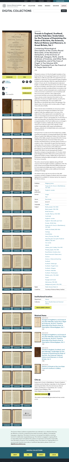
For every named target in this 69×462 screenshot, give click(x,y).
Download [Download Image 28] (7, 289)
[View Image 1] (7, 106)
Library (47, 299)
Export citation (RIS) (41, 394)
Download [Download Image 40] (7, 367)
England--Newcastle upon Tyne (53, 221)
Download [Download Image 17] (17, 212)
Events (48, 1)
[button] (49, 394)
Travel (46, 277)
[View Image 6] (27, 126)
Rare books (38, 31)
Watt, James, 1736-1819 (51, 282)
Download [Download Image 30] (27, 289)
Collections (31, 5)
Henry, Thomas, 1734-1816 (52, 236)
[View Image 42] (27, 358)
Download (9, 77)
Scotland (47, 261)
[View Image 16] (7, 203)
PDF (7, 88)
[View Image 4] (7, 126)
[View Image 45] (27, 378)
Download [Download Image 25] (7, 270)
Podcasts (41, 1)
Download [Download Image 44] (17, 386)
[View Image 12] (27, 165)
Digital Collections (16, 10)
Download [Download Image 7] (7, 154)
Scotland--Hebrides (50, 270)
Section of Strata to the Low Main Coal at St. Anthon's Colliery (53, 367)
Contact (41, 454)
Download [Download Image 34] (7, 328)
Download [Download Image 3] (27, 115)
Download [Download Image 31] (7, 309)
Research (47, 5)
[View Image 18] (27, 203)
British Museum (49, 211)
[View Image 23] (17, 242)
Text (46, 197)
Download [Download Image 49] (7, 425)
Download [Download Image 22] (7, 250)
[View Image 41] (17, 358)
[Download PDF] (3, 88)
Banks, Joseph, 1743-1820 (51, 207)
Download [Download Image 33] (27, 309)
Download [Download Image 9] (27, 154)
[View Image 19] (7, 223)
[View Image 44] (17, 378)
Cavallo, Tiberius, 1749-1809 (52, 214)
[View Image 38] (17, 339)
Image (47, 194)
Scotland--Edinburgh (51, 263)
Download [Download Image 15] (27, 192)
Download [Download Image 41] (17, 367)
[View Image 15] (27, 184)
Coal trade (48, 216)
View (24, 77)
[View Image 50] (17, 416)
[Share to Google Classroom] (30, 82)
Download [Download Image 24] (27, 250)
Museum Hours (60, 1)
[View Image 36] (27, 320)
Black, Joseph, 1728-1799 (51, 209)
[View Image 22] (7, 242)
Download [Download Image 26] (17, 270)
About (25, 1)
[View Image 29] (17, 281)
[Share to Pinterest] (27, 82)
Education (56, 5)
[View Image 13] (7, 184)
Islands (47, 245)
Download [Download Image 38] (17, 347)
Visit (24, 5)
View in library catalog (43, 307)
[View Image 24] (27, 242)
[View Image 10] (7, 165)
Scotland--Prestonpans (51, 273)
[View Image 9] (27, 145)
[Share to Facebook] (23, 82)
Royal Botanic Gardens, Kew (52, 252)
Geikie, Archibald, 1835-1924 (52, 229)
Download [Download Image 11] (17, 173)
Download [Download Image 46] (7, 405)
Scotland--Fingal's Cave (51, 266)
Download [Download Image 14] (17, 192)
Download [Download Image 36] (27, 328)
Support (64, 5)
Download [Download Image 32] (17, 309)
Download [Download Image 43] (7, 386)
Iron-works (48, 243)
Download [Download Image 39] (27, 347)
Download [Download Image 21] (27, 231)
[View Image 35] (17, 320)
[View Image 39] (27, 339)
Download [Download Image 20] (17, 231)
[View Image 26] (17, 261)
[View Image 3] (27, 106)
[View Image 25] (7, 261)
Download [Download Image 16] (7, 212)
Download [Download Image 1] (7, 115)
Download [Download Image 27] (27, 270)
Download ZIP (27, 93)
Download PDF (27, 88)
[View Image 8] (17, 145)
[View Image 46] (7, 397)
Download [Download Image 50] (17, 425)
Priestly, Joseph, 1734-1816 (52, 249)
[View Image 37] (7, 339)
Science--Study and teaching (53, 259)
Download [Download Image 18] (27, 212)
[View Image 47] (17, 397)
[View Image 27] (27, 261)
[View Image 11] (17, 165)
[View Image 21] (27, 223)
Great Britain (48, 234)
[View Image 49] (7, 416)
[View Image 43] (7, 378)
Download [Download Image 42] (27, 367)
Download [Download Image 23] (17, 250)
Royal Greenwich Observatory (53, 254)
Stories (40, 5)
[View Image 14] (17, 184)
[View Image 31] (7, 300)
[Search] (47, 10)
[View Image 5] (17, 126)
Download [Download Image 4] (7, 134)
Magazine (33, 1)
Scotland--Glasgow (50, 268)
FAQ (28, 454)
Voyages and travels (50, 279)
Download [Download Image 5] (17, 134)
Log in (54, 454)
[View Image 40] (7, 358)
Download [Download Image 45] (27, 386)
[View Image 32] (17, 300)
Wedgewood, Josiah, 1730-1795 (53, 284)
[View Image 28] (7, 281)
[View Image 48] (27, 397)
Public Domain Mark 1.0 (51, 287)
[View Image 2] (17, 106)
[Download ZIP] (3, 93)
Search (64, 10)
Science (47, 256)
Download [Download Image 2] (17, 115)
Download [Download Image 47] (17, 405)
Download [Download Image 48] (27, 405)
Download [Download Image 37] (7, 347)
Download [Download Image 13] (7, 192)
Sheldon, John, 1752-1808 (51, 275)
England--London (50, 190)
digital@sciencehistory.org (18, 444)
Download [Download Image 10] (7, 173)
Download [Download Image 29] (17, 289)
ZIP (6, 92)
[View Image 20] (17, 223)
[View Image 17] (17, 203)
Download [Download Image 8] (17, 154)
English (47, 204)
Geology (47, 232)
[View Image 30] (27, 281)
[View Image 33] (27, 300)
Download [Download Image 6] (27, 134)
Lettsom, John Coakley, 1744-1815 (53, 247)
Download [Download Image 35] (17, 328)
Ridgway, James (49, 183)
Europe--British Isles (50, 223)
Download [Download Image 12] (27, 173)
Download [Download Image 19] (7, 231)
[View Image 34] (7, 320)
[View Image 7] (7, 145)
